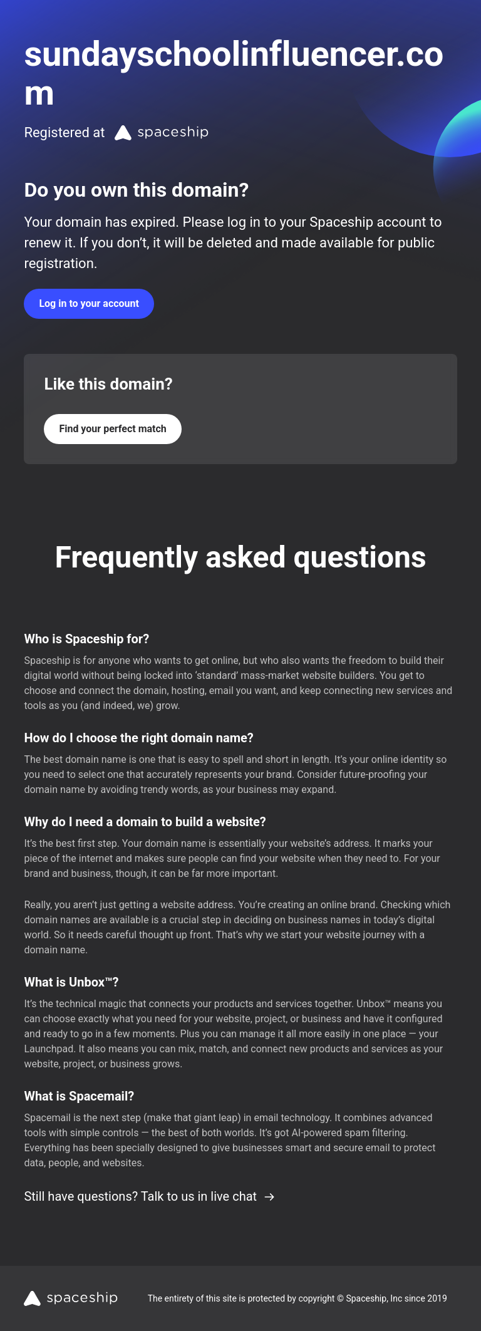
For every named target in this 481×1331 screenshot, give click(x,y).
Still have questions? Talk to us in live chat (150, 1196)
